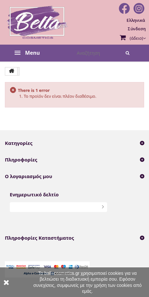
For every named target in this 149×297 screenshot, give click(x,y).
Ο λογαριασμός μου (28, 176)
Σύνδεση (137, 29)
